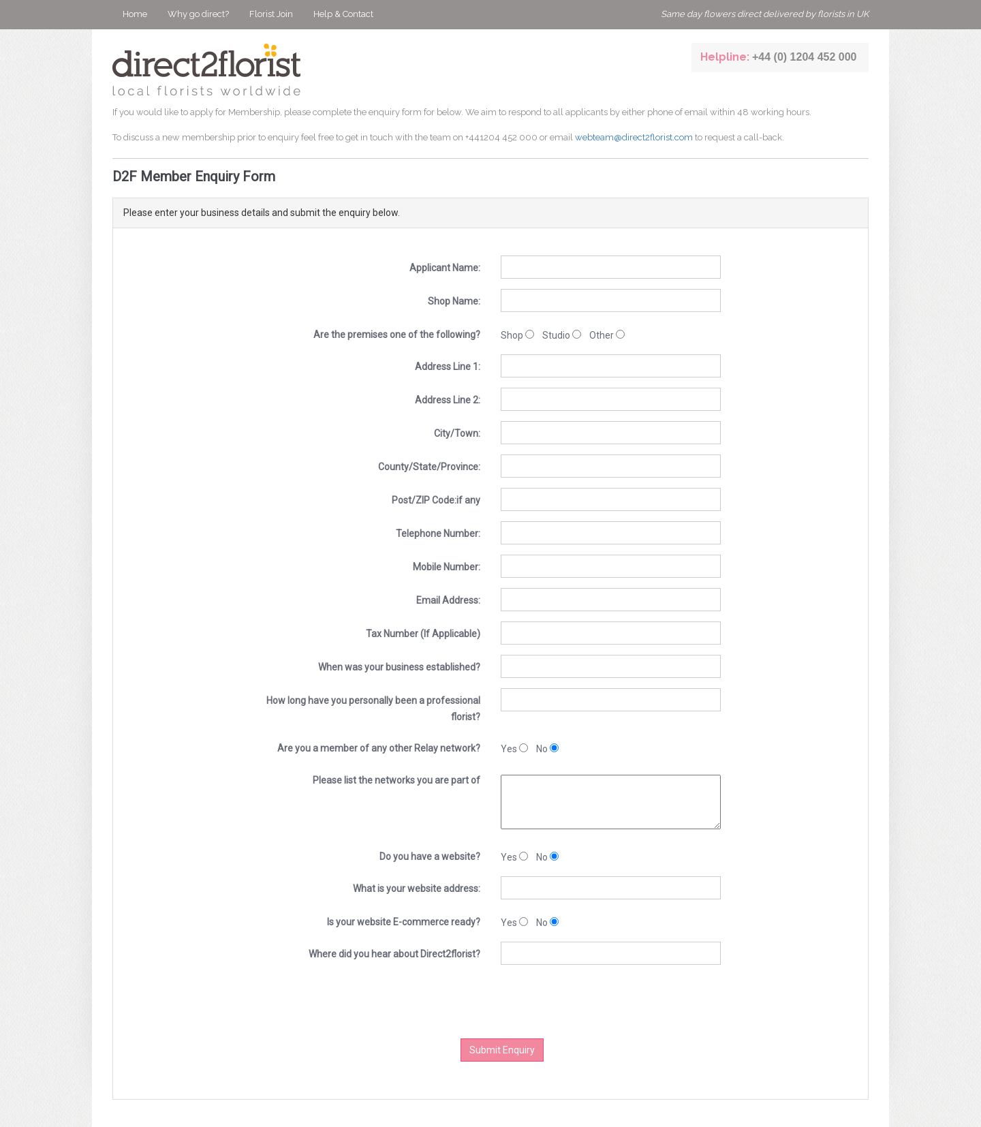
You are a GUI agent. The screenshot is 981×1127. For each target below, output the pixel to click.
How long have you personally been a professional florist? (373, 708)
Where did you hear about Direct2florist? (394, 953)
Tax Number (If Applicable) (423, 633)
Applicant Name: (444, 267)
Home (135, 14)
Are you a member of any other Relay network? (378, 748)
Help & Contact (343, 14)
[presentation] (523, 1001)
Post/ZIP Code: (436, 500)
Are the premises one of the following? (396, 334)
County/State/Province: (429, 466)
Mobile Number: (446, 566)
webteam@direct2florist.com (634, 137)
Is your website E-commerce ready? (403, 921)
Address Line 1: (447, 366)
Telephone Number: (438, 533)
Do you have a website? (429, 856)
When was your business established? (399, 667)
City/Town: (457, 433)
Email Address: (448, 600)
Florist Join (271, 14)
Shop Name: (454, 301)
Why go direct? (198, 14)
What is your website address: (416, 888)
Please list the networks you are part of (396, 780)
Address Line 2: (447, 400)
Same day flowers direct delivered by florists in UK (765, 14)
